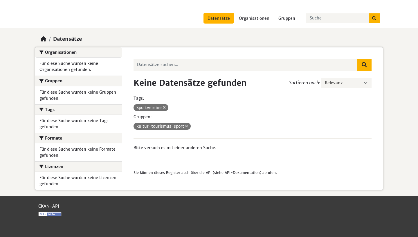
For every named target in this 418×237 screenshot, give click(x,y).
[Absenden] (374, 18)
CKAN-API (48, 206)
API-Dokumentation (242, 172)
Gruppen (286, 18)
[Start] (43, 39)
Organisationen (254, 18)
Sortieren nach (304, 82)
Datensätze (219, 18)
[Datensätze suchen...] (337, 18)
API (209, 172)
